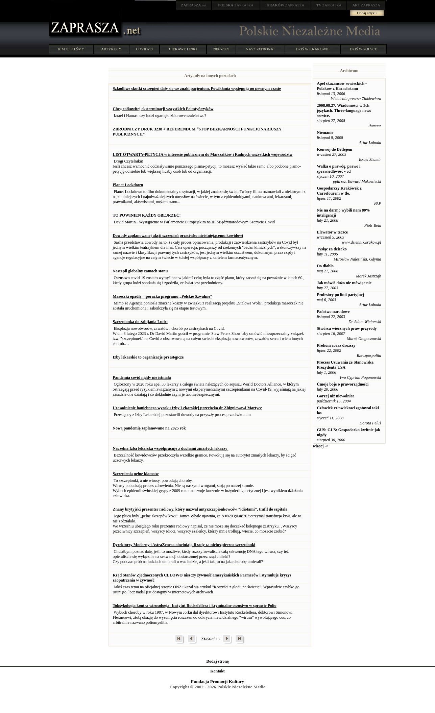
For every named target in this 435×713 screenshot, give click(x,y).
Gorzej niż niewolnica (335, 396)
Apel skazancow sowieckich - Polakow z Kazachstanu (342, 86)
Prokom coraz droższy (336, 345)
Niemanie (325, 132)
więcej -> (320, 446)
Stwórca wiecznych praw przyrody (347, 328)
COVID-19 (144, 49)
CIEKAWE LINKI (183, 49)
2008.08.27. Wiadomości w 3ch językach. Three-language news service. (344, 110)
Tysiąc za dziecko (331, 249)
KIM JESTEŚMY (71, 49)
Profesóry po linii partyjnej (340, 294)
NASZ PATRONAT (260, 49)
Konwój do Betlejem (334, 149)
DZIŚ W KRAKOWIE (313, 49)
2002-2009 (221, 49)
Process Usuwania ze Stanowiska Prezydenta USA (345, 365)
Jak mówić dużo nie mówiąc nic (344, 282)
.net (194, 5)
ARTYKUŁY (111, 49)
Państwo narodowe (333, 311)
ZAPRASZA (235, 5)
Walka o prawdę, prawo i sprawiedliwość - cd (338, 169)
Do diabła (325, 266)
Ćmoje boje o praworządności (342, 384)
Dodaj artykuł (367, 13)
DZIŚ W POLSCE (363, 49)
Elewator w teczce (332, 232)
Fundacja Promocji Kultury (217, 681)
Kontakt (217, 671)
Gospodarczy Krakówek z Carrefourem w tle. (339, 191)
